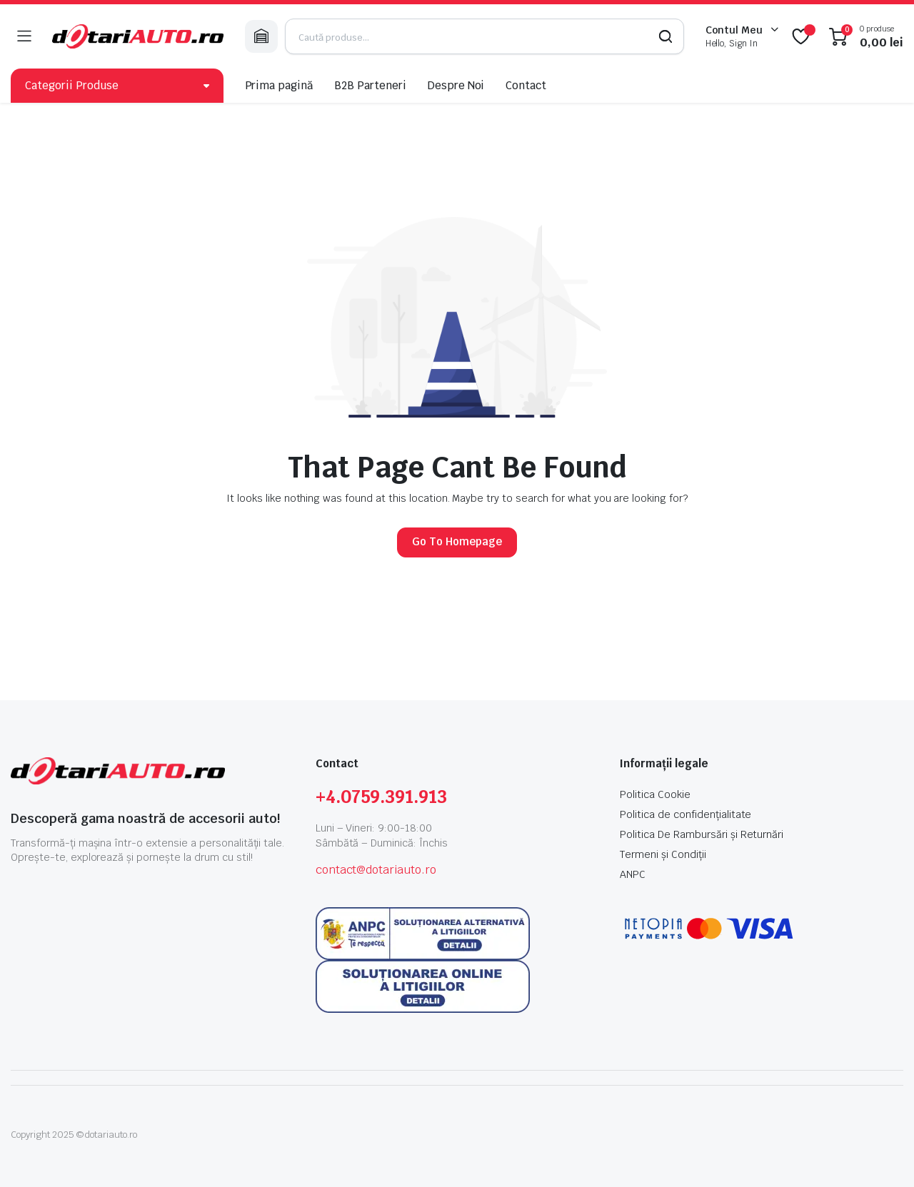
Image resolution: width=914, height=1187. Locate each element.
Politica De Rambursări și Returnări (701, 834)
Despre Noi (456, 85)
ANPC (633, 874)
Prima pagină (279, 85)
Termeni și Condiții (662, 854)
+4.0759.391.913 (382, 797)
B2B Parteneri (370, 85)
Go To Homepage (457, 541)
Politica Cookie (655, 794)
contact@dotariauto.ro (376, 869)
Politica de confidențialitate (685, 814)
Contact (526, 85)
